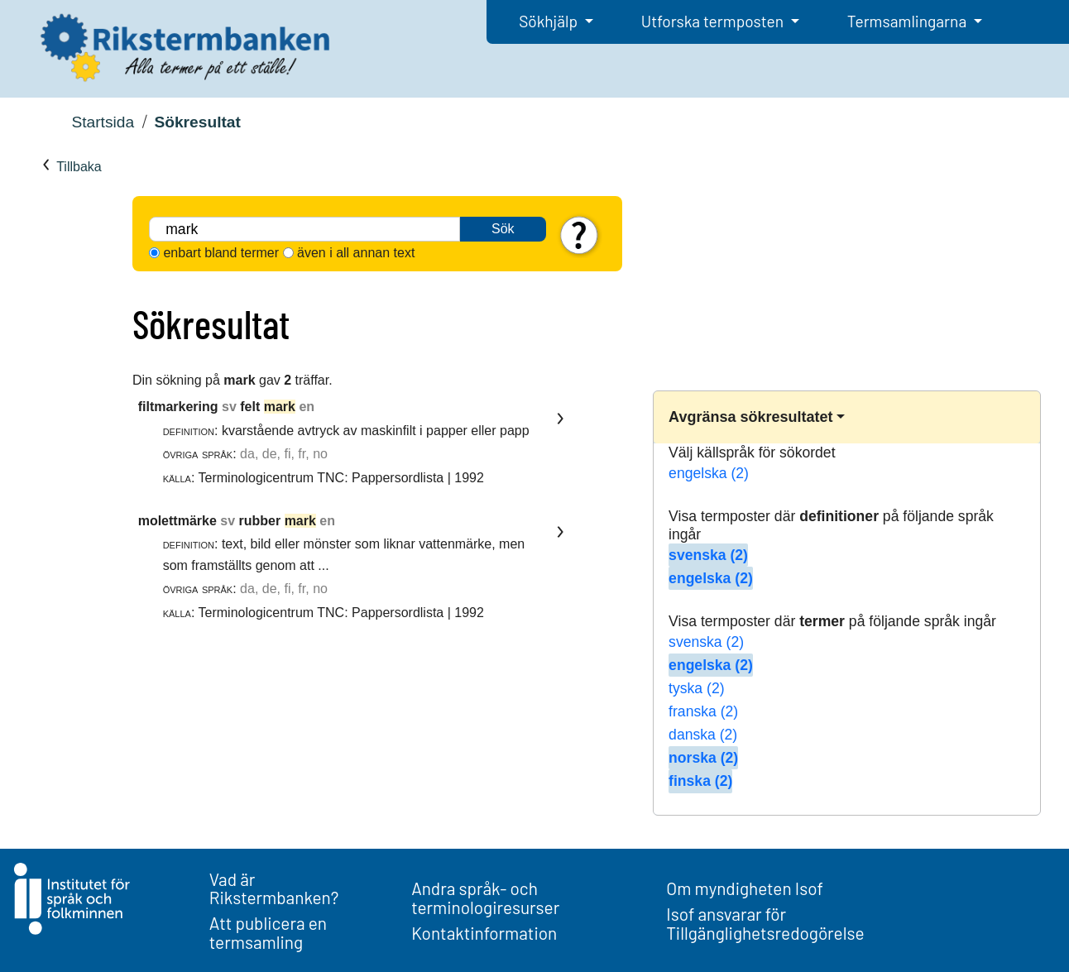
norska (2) (703, 757)
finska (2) (700, 781)
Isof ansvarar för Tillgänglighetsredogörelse (765, 923)
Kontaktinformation (484, 932)
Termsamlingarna (908, 21)
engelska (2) (709, 473)
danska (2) (703, 734)
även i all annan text (356, 253)
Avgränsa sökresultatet (750, 417)
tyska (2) (696, 688)
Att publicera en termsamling (268, 932)
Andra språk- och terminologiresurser (485, 897)
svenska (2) (708, 555)
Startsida (102, 122)
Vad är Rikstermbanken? (274, 888)
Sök (503, 229)
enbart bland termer (221, 253)
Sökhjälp (550, 21)
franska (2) (703, 711)
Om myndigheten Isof (744, 888)
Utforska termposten (714, 21)
